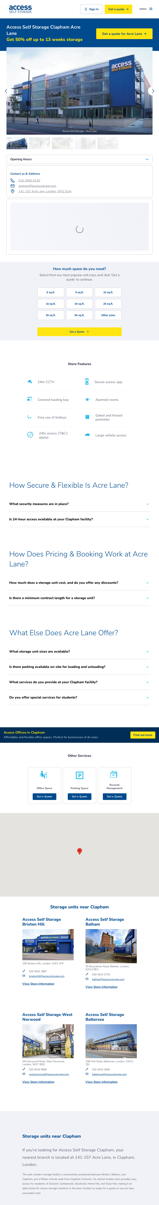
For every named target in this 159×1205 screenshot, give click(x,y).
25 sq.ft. (108, 255)
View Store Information (38, 936)
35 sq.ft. (51, 267)
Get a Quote (44, 748)
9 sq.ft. (79, 244)
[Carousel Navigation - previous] (6, 91)
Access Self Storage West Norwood (47, 969)
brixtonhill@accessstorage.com (46, 928)
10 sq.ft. (108, 244)
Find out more (142, 687)
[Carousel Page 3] (63, 143)
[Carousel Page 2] (40, 143)
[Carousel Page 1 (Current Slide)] (17, 143)
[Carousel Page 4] (86, 143)
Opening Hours (79, 159)
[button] (79, 803)
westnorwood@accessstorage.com (49, 1026)
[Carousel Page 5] (109, 143)
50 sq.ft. (79, 267)
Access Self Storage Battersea (105, 969)
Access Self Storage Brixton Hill (41, 874)
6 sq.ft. (51, 244)
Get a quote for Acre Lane (124, 34)
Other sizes (108, 267)
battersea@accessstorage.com (109, 1026)
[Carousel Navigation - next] (152, 91)
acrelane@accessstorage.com (37, 186)
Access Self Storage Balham (105, 874)
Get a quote (118, 9)
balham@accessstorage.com (108, 931)
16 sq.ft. (51, 255)
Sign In (91, 9)
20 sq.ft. (79, 255)
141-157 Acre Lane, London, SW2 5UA (44, 191)
